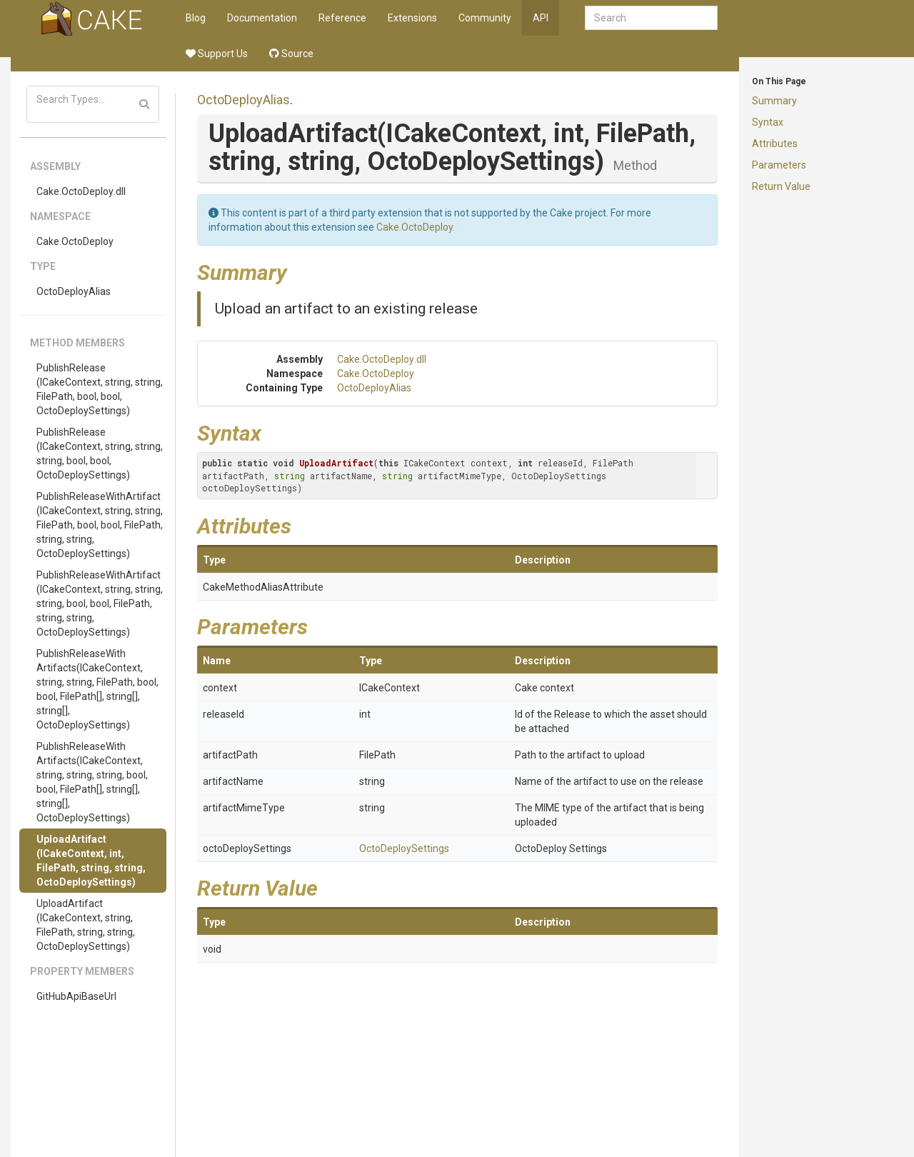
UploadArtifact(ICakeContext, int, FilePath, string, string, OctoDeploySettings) (91, 860)
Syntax (767, 122)
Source (291, 53)
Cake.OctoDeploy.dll (81, 191)
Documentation (262, 18)
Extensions (412, 18)
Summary (774, 100)
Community (484, 18)
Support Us (217, 53)
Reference (342, 18)
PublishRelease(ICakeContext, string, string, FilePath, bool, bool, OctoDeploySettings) (99, 389)
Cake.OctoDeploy (75, 241)
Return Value (781, 186)
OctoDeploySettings (404, 848)
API (540, 18)
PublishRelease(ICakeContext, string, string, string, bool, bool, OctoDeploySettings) (99, 453)
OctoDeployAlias (73, 291)
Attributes (775, 143)
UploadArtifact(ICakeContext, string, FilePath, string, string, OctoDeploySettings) (85, 925)
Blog (196, 18)
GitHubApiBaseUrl (76, 996)
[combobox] (651, 18)
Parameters (779, 165)
